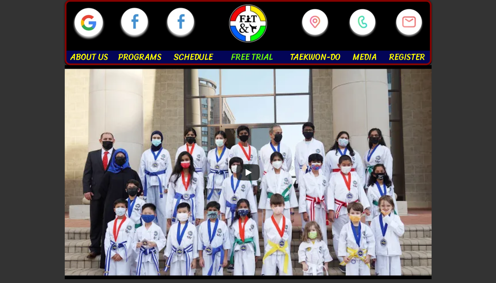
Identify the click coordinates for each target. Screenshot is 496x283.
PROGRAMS (140, 57)
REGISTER (407, 57)
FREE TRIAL (251, 57)
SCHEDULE (193, 57)
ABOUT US (89, 57)
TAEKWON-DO (315, 57)
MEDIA (365, 57)
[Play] (248, 172)
